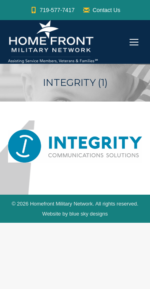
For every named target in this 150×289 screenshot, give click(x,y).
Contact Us (101, 10)
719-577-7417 (52, 10)
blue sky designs (88, 214)
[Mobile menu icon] (134, 42)
